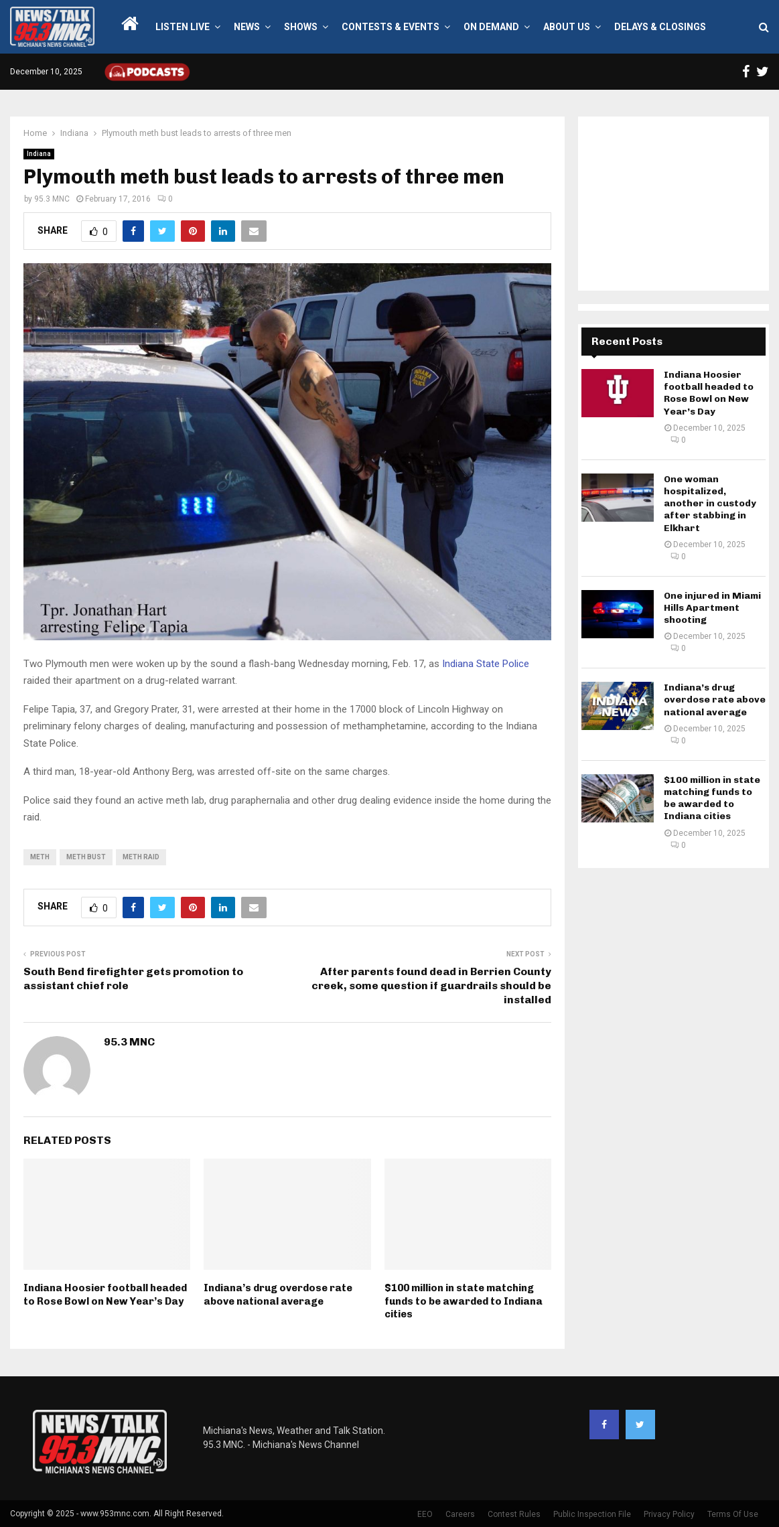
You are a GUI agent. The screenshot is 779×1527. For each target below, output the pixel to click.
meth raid (141, 857)
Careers (460, 1514)
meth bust (86, 857)
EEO (425, 1514)
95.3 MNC (52, 199)
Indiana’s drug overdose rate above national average (278, 1294)
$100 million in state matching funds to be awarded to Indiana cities (463, 1301)
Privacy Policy (669, 1514)
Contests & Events (390, 26)
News (247, 26)
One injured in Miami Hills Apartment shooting (712, 608)
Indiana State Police (484, 664)
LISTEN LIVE (182, 26)
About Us (566, 26)
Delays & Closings (660, 26)
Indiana (39, 153)
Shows (300, 26)
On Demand (491, 26)
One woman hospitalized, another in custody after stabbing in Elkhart (710, 504)
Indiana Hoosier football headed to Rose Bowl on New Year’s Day (105, 1294)
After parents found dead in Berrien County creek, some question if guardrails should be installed (431, 986)
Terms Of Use (732, 1514)
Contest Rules (514, 1514)
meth (40, 857)
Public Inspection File (592, 1514)
